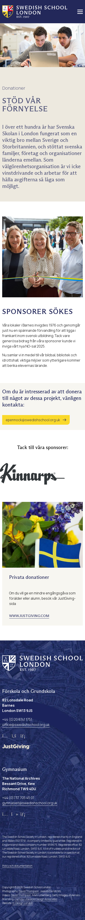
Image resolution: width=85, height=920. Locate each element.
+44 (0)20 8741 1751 (17, 719)
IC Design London (22, 903)
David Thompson (29, 891)
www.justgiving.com (29, 616)
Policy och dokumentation (17, 866)
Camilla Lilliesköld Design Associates (36, 899)
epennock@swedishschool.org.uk (33, 419)
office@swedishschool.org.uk (26, 724)
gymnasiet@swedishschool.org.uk (29, 803)
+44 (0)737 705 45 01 (18, 797)
